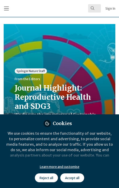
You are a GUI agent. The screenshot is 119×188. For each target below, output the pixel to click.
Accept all (72, 178)
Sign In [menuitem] (110, 8)
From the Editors (27, 79)
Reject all (46, 178)
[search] (94, 8)
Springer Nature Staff (31, 71)
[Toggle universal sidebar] (6, 8)
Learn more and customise (59, 167)
